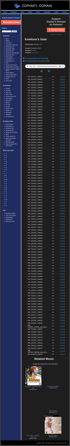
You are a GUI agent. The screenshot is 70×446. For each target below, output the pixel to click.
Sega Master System (12, 67)
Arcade (8, 90)
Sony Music (35, 52)
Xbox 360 (9, 80)
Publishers (9, 219)
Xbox (7, 78)
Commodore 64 (11, 96)
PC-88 (8, 104)
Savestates (47, 12)
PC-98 (8, 106)
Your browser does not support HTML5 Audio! (45, 66)
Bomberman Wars (53, 386)
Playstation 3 (10, 61)
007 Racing (53, 411)
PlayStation (9, 124)
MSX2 (8, 102)
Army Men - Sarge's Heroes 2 (33, 436)
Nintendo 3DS (10, 49)
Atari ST (8, 92)
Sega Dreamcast (11, 74)
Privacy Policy (65, 443)
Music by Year (10, 221)
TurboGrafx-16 (10, 76)
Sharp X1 (9, 110)
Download (62, 76)
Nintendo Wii (10, 55)
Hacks (38, 12)
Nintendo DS (10, 47)
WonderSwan (10, 142)
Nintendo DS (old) (11, 132)
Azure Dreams (53, 435)
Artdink (34, 50)
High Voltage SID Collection (11, 144)
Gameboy (9, 43)
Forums (64, 12)
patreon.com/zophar (56, 34)
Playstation (9, 57)
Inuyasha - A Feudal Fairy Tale (33, 387)
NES (7, 39)
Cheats (56, 12)
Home (5, 12)
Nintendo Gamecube (12, 53)
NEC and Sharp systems (11, 139)
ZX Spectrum (10, 116)
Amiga (8, 88)
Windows (9, 112)
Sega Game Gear (11, 65)
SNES (8, 41)
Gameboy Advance (12, 45)
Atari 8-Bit (9, 94)
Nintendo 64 (9, 51)
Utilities (30, 12)
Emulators (14, 12)
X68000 (8, 114)
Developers (9, 217)
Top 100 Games (11, 215)
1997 (40, 44)
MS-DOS (8, 100)
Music (22, 12)
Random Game (11, 213)
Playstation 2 (10, 59)
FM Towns (9, 98)
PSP (7, 63)
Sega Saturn (10, 72)
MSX (7, 134)
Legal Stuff (58, 443)
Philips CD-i (9, 108)
